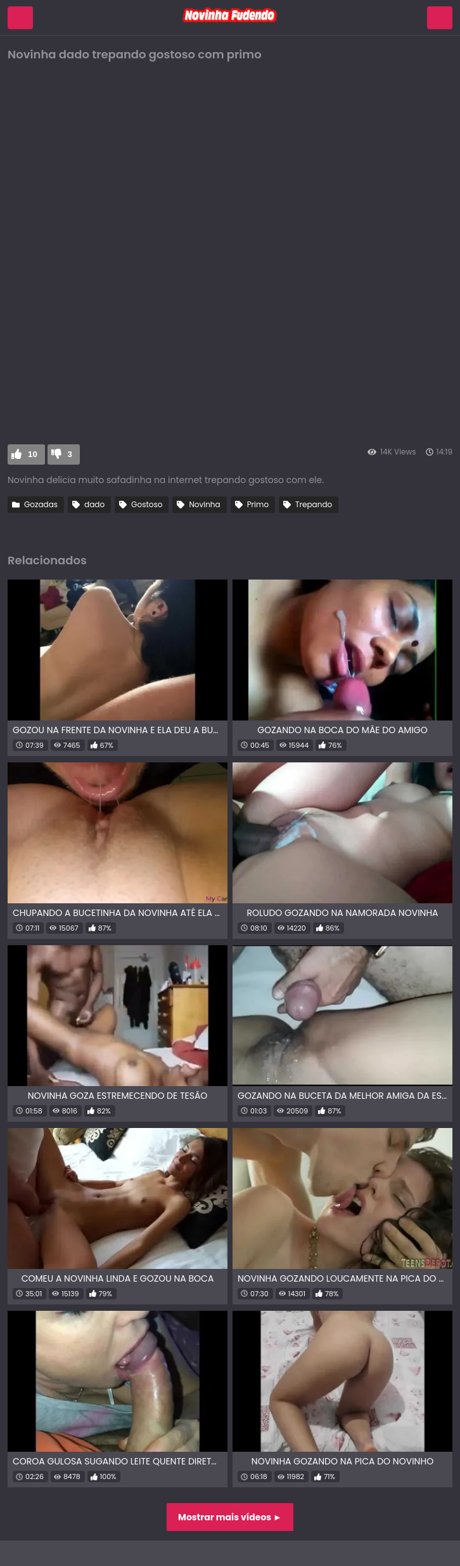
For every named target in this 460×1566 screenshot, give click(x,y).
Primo (258, 504)
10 (32, 454)
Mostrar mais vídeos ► (230, 1517)
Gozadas (41, 504)
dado (94, 504)
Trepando (313, 504)
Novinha (204, 504)
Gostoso (146, 504)
